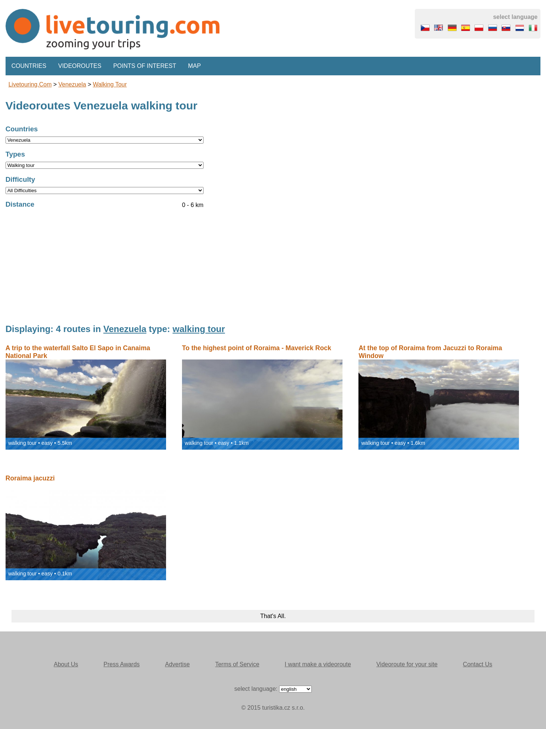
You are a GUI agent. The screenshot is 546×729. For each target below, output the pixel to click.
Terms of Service (237, 664)
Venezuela (72, 84)
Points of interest (144, 66)
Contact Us (477, 664)
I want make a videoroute (318, 664)
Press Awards (121, 664)
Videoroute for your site (406, 664)
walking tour (110, 84)
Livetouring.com (30, 84)
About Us (66, 664)
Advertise (177, 664)
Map (194, 66)
